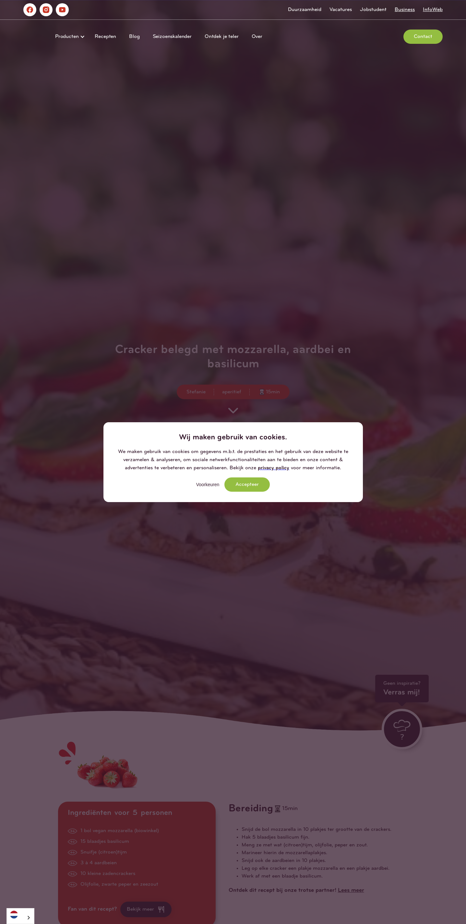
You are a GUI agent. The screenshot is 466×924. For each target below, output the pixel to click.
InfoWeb (433, 9)
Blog (134, 36)
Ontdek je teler (222, 36)
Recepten (105, 36)
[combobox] (20, 916)
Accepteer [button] (247, 484)
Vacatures (340, 9)
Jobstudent (373, 9)
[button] (69, 37)
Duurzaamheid (304, 9)
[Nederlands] (20, 914)
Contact (423, 36)
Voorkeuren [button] (208, 484)
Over (257, 36)
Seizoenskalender (172, 36)
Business (405, 9)
